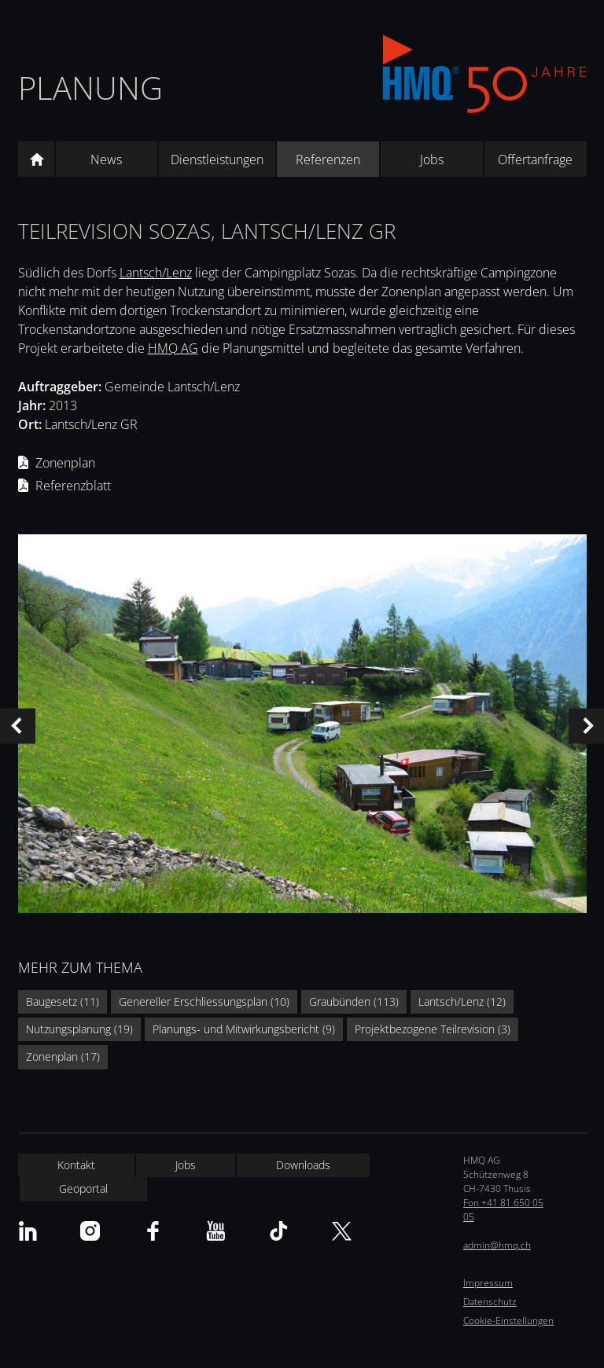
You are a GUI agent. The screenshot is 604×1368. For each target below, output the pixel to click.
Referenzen (328, 159)
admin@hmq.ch (497, 1245)
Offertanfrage (535, 159)
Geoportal (83, 1188)
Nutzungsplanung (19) (79, 1028)
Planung (90, 87)
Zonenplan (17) (63, 1056)
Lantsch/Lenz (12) (462, 1001)
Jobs (432, 159)
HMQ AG (173, 348)
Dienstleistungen (217, 159)
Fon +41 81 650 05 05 (503, 1209)
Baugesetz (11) (62, 1001)
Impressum (488, 1282)
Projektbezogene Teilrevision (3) (432, 1028)
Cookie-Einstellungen (508, 1320)
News (106, 159)
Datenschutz (490, 1301)
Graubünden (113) (354, 1001)
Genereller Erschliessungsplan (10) (204, 1001)
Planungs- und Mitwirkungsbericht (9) (244, 1028)
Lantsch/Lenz (156, 272)
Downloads (303, 1164)
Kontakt (76, 1164)
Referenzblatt (73, 485)
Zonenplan (65, 462)
